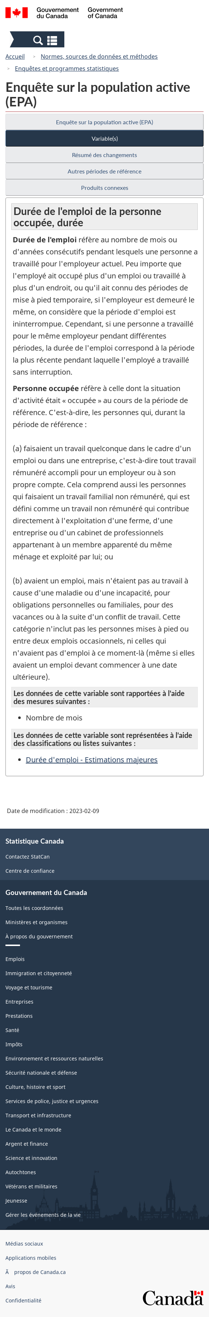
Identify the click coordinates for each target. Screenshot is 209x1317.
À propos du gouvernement (39, 936)
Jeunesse (16, 1200)
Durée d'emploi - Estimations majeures (92, 760)
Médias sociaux (24, 1243)
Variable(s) (105, 138)
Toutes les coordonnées (34, 907)
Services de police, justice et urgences (52, 1101)
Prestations (19, 1015)
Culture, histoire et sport (35, 1086)
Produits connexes (104, 187)
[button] (38, 40)
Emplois (15, 958)
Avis (10, 1286)
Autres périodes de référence (104, 171)
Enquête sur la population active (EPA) (104, 121)
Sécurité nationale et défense (41, 1072)
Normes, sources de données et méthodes (99, 56)
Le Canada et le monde (33, 1129)
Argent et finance (26, 1143)
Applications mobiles (30, 1257)
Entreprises (19, 1001)
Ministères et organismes (36, 922)
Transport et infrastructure (38, 1115)
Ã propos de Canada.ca (35, 1272)
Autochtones (20, 1172)
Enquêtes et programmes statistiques (67, 69)
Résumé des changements (104, 154)
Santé (12, 1030)
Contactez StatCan (27, 856)
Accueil (15, 56)
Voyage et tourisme (28, 987)
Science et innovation (31, 1157)
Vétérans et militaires (31, 1186)
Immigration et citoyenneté (38, 973)
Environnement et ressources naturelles (54, 1058)
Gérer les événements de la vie (43, 1214)
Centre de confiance (30, 870)
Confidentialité (23, 1300)
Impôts (14, 1044)
